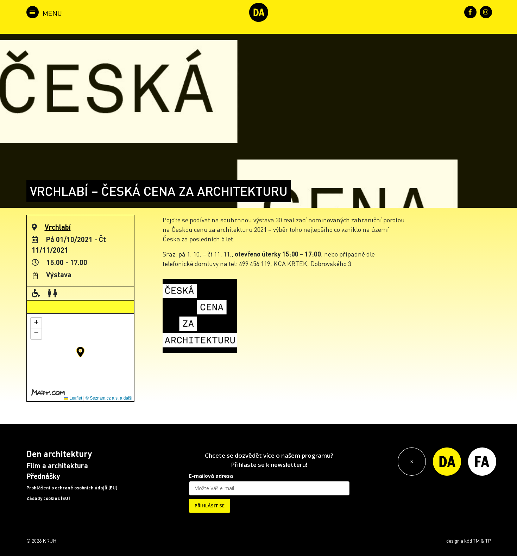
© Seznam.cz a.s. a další (109, 398)
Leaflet (73, 398)
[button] (80, 352)
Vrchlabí (58, 226)
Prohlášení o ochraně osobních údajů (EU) (72, 487)
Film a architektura (57, 465)
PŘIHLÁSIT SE (210, 505)
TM (476, 540)
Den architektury (59, 453)
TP (488, 540)
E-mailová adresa (211, 475)
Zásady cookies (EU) (48, 498)
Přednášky (43, 476)
